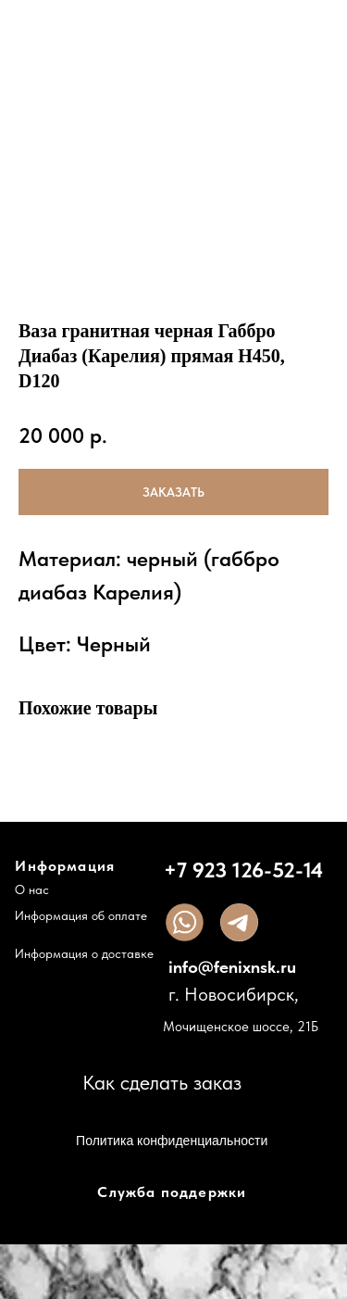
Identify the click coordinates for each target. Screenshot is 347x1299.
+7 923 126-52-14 (243, 870)
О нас (32, 890)
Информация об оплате (81, 916)
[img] (185, 922)
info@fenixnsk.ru (232, 966)
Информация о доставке (84, 954)
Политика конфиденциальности (171, 1140)
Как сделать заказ (162, 1082)
